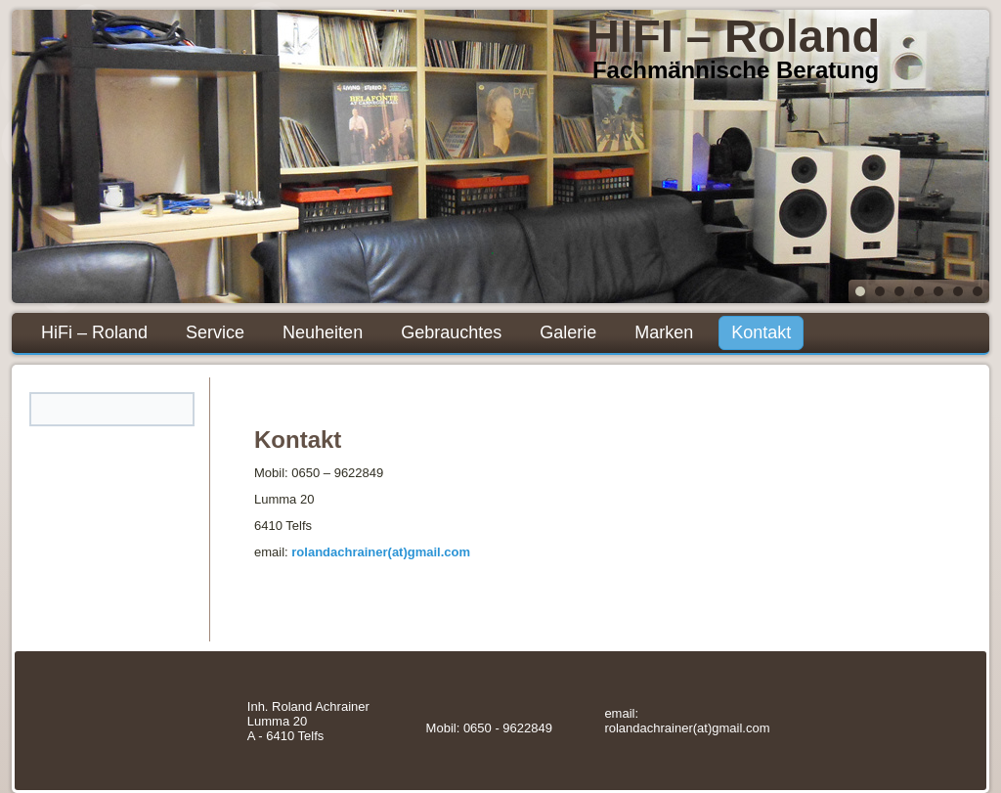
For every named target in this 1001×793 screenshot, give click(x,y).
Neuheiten (323, 332)
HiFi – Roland (94, 332)
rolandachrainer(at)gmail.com (380, 552)
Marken (663, 332)
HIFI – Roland (733, 36)
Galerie (568, 332)
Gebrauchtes (451, 332)
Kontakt (761, 332)
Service (215, 332)
